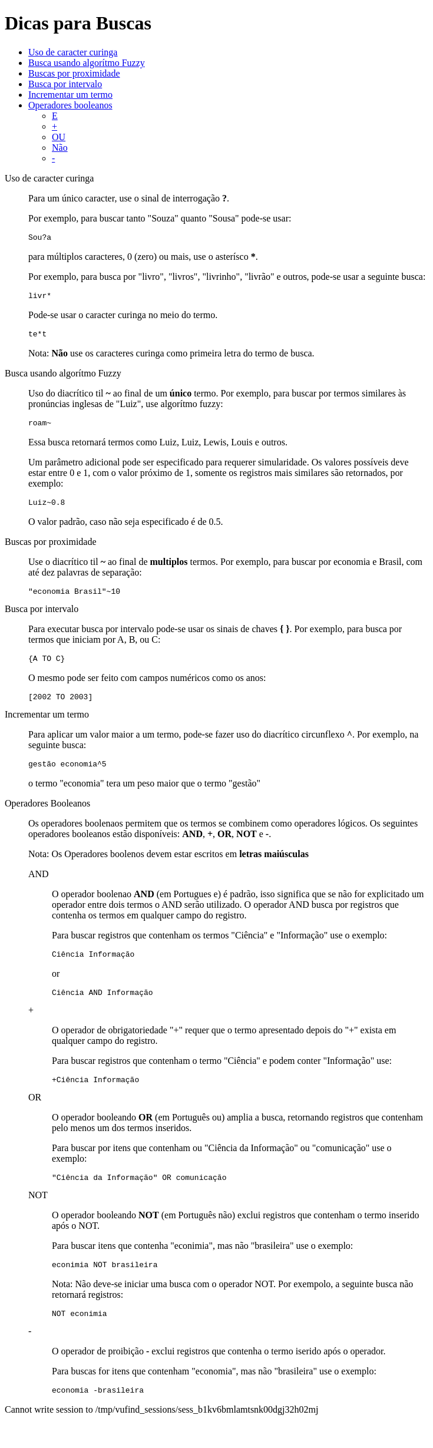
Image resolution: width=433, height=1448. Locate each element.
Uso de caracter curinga (72, 52)
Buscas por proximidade (74, 73)
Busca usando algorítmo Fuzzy (86, 63)
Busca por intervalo (65, 84)
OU (58, 137)
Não (60, 148)
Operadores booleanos (70, 105)
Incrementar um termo (70, 95)
